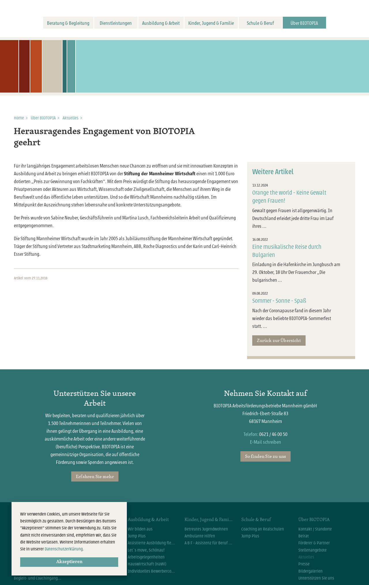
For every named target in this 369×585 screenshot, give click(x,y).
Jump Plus (137, 536)
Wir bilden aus (140, 529)
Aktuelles (70, 118)
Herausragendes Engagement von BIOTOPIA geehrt (104, 137)
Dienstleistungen (116, 23)
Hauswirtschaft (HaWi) (147, 564)
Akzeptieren (69, 562)
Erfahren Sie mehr (95, 476)
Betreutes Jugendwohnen (206, 529)
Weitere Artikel (272, 171)
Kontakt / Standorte (315, 529)
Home (19, 118)
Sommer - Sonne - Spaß (279, 301)
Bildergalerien (310, 571)
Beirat (303, 536)
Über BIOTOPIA (304, 23)
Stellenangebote (312, 550)
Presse (304, 564)
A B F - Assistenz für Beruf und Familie (208, 543)
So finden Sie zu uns (265, 456)
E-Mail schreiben (265, 442)
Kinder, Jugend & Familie (211, 23)
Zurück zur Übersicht (279, 340)
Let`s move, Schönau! (146, 550)
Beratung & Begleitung (68, 23)
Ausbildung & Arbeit (161, 23)
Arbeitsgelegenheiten (146, 557)
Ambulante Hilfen (199, 536)
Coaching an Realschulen (262, 529)
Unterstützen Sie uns (316, 578)
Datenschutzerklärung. (64, 549)
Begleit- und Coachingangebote (38, 578)
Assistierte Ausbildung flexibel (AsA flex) (152, 543)
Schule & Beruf (260, 23)
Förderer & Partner (314, 543)
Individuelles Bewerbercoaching (152, 571)
